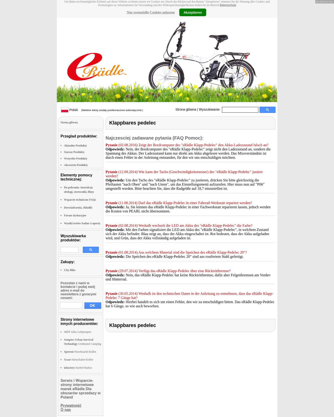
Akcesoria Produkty (76, 165)
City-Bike (69, 270)
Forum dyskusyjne (75, 215)
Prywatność (71, 406)
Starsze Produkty (74, 152)
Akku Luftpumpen (77, 331)
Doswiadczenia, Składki (78, 207)
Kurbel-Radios (78, 367)
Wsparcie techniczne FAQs (80, 199)
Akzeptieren (192, 12)
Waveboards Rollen (80, 351)
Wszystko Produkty (75, 158)
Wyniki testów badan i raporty (82, 223)
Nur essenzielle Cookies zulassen (151, 12)
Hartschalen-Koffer (78, 359)
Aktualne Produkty (75, 145)
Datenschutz (228, 5)
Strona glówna (186, 109)
